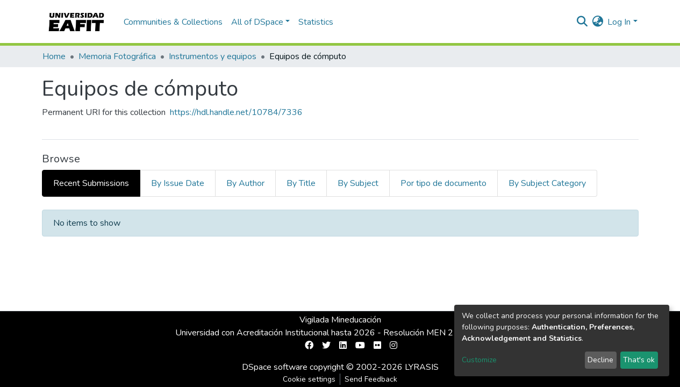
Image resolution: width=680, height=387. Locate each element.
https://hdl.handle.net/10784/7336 (236, 112)
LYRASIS (422, 367)
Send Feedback (371, 379)
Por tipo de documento (443, 183)
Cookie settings (309, 379)
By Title (301, 183)
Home (54, 56)
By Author (245, 183)
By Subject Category (547, 183)
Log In (619, 22)
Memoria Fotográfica (117, 56)
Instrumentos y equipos (212, 56)
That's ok (639, 360)
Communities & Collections (173, 22)
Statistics (315, 22)
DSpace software (274, 367)
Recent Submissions (91, 183)
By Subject (358, 183)
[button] (597, 22)
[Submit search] (582, 22)
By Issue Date (177, 183)
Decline (600, 360)
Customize (479, 360)
